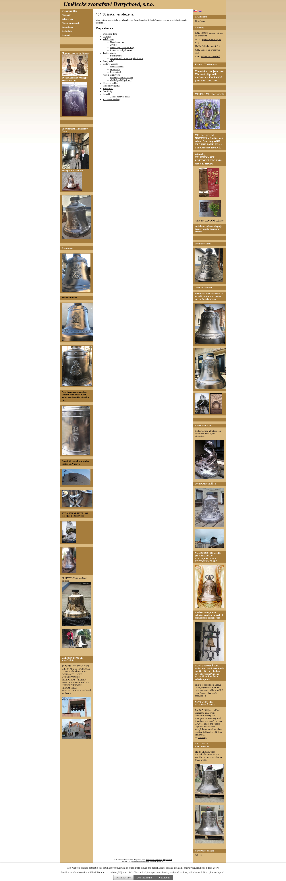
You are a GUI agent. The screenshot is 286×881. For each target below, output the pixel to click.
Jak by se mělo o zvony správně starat (126, 58)
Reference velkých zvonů (121, 50)
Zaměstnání (108, 88)
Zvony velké (108, 61)
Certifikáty (107, 91)
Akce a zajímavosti (111, 75)
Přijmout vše (123, 877)
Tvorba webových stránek (140, 861)
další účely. (213, 867)
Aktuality (107, 36)
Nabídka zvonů (116, 66)
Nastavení (164, 877)
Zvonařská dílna (110, 34)
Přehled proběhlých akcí (121, 80)
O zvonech (115, 69)
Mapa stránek (167, 860)
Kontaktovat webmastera (154, 860)
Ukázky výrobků (110, 83)
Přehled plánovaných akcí (121, 77)
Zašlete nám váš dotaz (120, 96)
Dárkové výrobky (110, 64)
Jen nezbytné (144, 877)
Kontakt (106, 94)
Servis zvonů (115, 55)
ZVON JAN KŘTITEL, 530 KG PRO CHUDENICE (75, 514)
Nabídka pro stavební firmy (122, 47)
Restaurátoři (115, 72)
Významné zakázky (111, 99)
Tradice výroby (109, 53)
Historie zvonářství (111, 86)
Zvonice (113, 45)
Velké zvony (108, 39)
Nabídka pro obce (118, 42)
